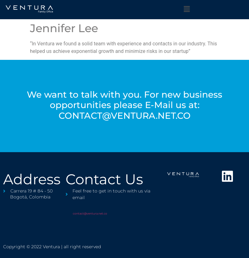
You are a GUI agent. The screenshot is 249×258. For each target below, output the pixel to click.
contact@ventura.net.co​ (90, 213)
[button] (186, 9)
